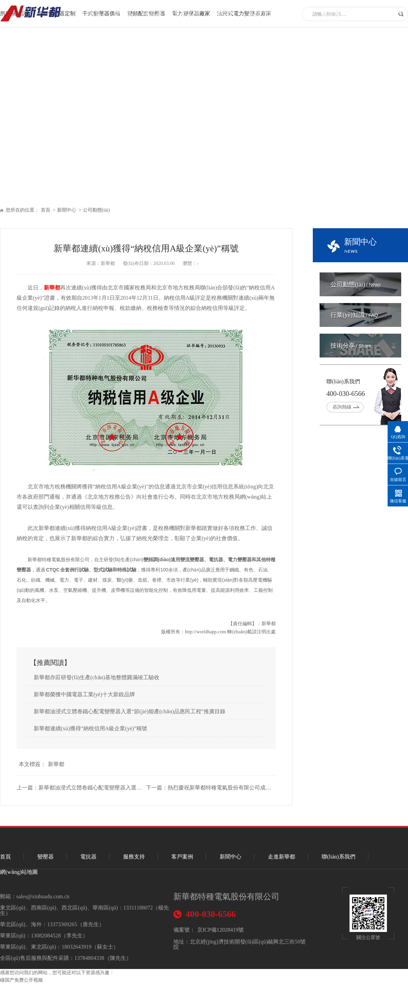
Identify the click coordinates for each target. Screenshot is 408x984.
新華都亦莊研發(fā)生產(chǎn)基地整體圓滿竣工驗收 (96, 677)
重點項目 (260, 13)
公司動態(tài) (96, 210)
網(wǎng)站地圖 (19, 872)
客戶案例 (182, 857)
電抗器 (153, 13)
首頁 (95, 13)
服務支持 (223, 13)
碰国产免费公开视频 (21, 980)
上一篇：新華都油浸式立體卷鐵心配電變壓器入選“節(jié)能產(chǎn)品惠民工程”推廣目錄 (79, 787)
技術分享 (350, 345)
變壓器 (122, 13)
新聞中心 (297, 13)
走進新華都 (336, 13)
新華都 (52, 287)
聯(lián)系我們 (383, 13)
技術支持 (186, 13)
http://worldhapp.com (205, 631)
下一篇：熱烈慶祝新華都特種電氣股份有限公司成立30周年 (209, 787)
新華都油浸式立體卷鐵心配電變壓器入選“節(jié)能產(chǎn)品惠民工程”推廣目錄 (129, 711)
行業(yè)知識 (354, 315)
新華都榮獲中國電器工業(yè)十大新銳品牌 (84, 694)
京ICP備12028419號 (220, 930)
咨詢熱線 (342, 407)
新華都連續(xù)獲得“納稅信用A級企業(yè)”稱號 (90, 728)
